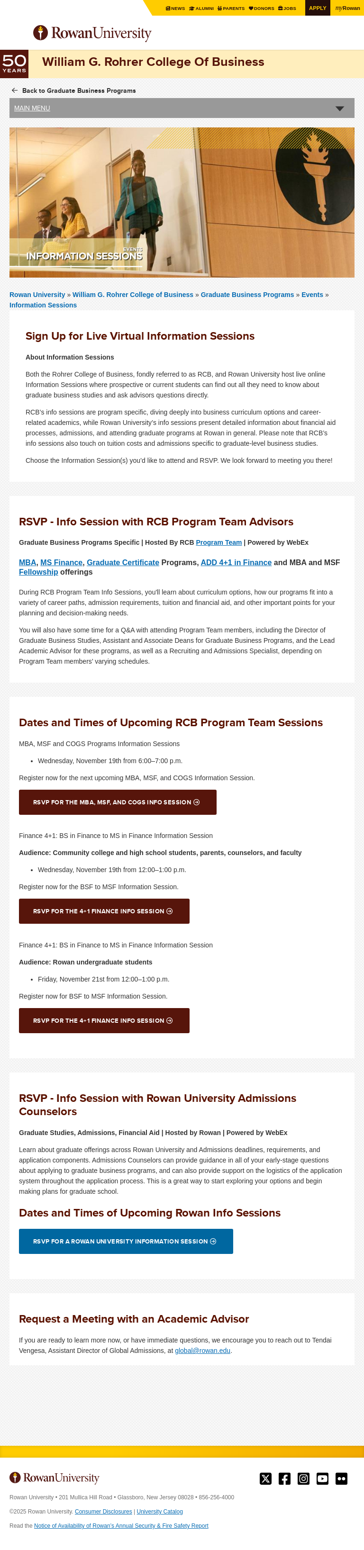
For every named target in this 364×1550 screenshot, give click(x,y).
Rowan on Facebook (285, 1479)
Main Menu (32, 108)
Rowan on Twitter (266, 1479)
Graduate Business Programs (247, 294)
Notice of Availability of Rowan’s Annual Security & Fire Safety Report (121, 1526)
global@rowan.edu (202, 1350)
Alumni (199, 8)
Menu (17, 34)
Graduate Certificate (123, 562)
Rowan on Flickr (341, 1479)
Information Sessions (43, 305)
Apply (317, 8)
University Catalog (160, 1511)
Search (347, 37)
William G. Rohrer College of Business (134, 294)
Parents (230, 8)
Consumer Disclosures (103, 1511)
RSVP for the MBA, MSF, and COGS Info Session (112, 802)
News (172, 8)
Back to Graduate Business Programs (79, 90)
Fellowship (38, 572)
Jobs (288, 8)
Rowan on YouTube (322, 1479)
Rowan (347, 7)
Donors (262, 8)
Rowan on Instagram (303, 1479)
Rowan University (116, 34)
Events (312, 294)
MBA (27, 562)
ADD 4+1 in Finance (236, 562)
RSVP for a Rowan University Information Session (120, 1241)
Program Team (219, 542)
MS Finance (61, 562)
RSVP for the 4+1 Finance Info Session (98, 911)
